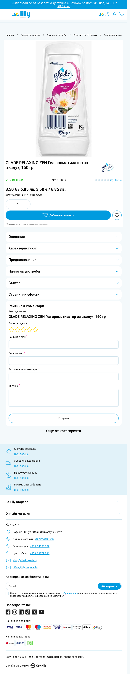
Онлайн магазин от (26, 665)
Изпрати (63, 418)
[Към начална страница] (10, 35)
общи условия (70, 593)
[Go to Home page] (21, 14)
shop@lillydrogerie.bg (25, 560)
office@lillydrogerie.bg (25, 567)
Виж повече (21, 454)
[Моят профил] (114, 14)
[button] (108, 167)
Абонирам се (109, 586)
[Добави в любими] (117, 215)
